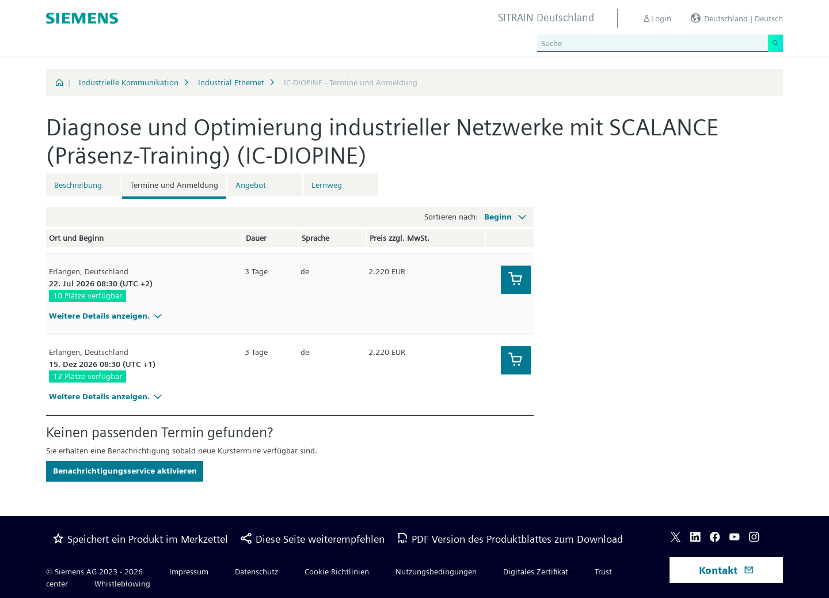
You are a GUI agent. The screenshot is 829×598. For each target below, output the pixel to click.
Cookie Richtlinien (337, 571)
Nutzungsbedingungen (436, 571)
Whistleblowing (122, 583)
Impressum (188, 571)
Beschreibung (78, 185)
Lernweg (326, 185)
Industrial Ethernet (231, 82)
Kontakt (726, 570)
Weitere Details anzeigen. (107, 315)
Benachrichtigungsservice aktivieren (125, 470)
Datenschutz (256, 571)
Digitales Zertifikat (535, 571)
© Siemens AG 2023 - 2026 (94, 571)
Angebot (250, 185)
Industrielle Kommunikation (128, 82)
